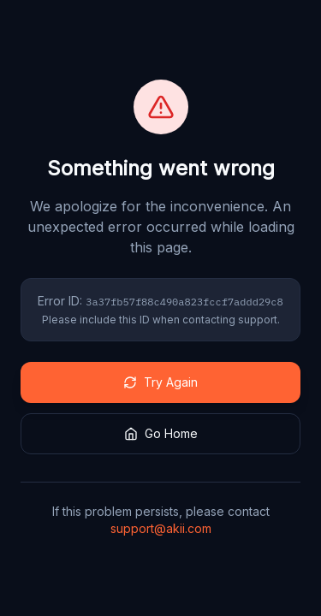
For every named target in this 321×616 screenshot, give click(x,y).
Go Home (161, 433)
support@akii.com (160, 528)
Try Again (160, 382)
